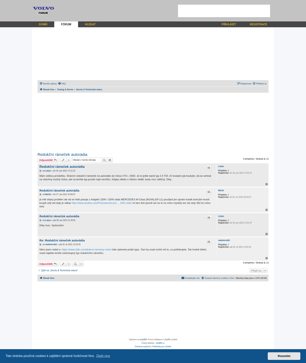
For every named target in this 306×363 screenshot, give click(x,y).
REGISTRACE (258, 24)
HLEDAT (90, 24)
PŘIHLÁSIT (228, 24)
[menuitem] (62, 83)
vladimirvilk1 (224, 240)
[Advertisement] (224, 11)
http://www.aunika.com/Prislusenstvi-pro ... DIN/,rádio (102, 202)
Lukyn (221, 166)
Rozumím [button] (284, 356)
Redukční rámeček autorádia (62, 154)
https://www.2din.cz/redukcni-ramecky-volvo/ (87, 249)
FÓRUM (66, 24)
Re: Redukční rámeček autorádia (62, 240)
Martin (221, 190)
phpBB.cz (160, 343)
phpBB (143, 339)
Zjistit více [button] (103, 356)
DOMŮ (43, 24)
